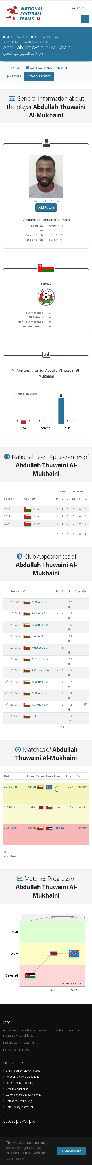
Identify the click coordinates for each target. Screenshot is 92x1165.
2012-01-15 (10, 787)
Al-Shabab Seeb (42, 659)
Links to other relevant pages (23, 1070)
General (13, 68)
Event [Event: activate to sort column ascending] (81, 776)
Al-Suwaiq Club (41, 670)
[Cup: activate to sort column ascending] (85, 591)
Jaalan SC (38, 636)
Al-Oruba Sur (40, 602)
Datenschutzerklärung (19, 1101)
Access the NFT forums (19, 1082)
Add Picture (46, 207)
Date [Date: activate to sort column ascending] (7, 776)
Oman (37, 509)
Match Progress (39, 76)
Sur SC (36, 716)
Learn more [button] (15, 1158)
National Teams (39, 68)
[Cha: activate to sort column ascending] (77, 591)
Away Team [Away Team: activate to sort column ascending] (53, 776)
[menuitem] (52, 917)
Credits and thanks (17, 1088)
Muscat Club (39, 647)
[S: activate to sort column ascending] (62, 498)
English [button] (79, 7)
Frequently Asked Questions (22, 1076)
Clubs (62, 68)
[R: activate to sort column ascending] (69, 591)
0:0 (70, 807)
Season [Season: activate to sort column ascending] (9, 498)
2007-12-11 (10, 828)
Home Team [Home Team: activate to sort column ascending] (35, 776)
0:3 (70, 828)
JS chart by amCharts (25, 393)
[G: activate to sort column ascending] (67, 498)
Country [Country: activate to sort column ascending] (30, 498)
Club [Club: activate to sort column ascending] (26, 591)
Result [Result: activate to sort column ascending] (70, 776)
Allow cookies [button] (71, 1151)
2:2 (70, 787)
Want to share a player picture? (24, 1094)
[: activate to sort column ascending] (6, 591)
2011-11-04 (10, 807)
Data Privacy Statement (19, 1107)
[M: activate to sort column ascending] (57, 498)
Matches (13, 76)
